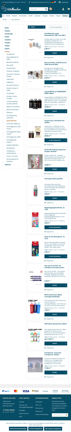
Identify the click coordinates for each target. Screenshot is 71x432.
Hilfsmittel (10, 79)
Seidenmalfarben (12, 145)
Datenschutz (39, 408)
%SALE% (8, 165)
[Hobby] (52, 16)
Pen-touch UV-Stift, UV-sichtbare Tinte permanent (54, 266)
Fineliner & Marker (13, 71)
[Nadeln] (14, 16)
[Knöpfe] (45, 16)
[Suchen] (46, 9)
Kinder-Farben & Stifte (12, 89)
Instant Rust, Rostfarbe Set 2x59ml (54, 121)
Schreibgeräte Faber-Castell (14, 133)
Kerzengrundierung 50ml (53, 179)
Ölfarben (10, 113)
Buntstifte (10, 65)
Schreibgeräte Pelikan (11, 141)
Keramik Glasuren (13, 85)
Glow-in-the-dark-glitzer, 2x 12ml (54, 237)
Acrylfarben (11, 54)
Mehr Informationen (35, 425)
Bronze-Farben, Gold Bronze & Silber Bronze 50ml (55, 63)
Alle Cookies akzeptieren (53, 429)
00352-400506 (9, 2)
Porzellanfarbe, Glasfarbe (12, 116)
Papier (7, 49)
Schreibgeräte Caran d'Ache (14, 128)
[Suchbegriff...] (38, 9)
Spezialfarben (12, 121)
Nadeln (7, 31)
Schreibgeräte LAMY (14, 137)
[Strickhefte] (22, 16)
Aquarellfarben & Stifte (12, 58)
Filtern (32, 27)
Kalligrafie (10, 82)
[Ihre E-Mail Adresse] (58, 415)
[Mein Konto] (63, 9)
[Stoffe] (31, 16)
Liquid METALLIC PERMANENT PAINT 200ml (55, 92)
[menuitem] (41, 9)
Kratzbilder (10, 93)
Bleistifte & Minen (13, 62)
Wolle (7, 28)
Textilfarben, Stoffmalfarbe (11, 152)
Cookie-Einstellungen (42, 414)
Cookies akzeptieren (35, 428)
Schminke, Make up (13, 124)
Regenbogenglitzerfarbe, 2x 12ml (54, 208)
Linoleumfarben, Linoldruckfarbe (12, 102)
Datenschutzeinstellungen (18, 428)
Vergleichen (49, 57)
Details (59, 53)
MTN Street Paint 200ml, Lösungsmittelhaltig (53, 296)
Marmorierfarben (13, 110)
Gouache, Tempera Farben (13, 75)
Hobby (7, 46)
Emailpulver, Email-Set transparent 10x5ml (52, 354)
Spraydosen (11, 148)
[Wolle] (8, 16)
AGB (20, 416)
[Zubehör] (38, 16)
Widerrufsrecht (24, 413)
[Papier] (58, 16)
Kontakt (21, 402)
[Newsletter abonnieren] (66, 415)
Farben (7, 52)
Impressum (39, 411)
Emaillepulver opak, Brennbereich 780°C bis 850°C (55, 34)
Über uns (38, 405)
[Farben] (65, 16)
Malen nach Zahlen (13, 107)
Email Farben (11, 68)
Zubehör (8, 40)
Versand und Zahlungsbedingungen (26, 406)
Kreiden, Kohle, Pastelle (12, 97)
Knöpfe (7, 43)
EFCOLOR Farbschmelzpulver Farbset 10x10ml (55, 150)
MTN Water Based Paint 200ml (55, 324)
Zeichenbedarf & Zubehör (12, 160)
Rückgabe (22, 410)
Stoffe (7, 37)
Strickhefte (9, 34)
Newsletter (64, 2)
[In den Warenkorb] (55, 140)
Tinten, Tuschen (12, 156)
